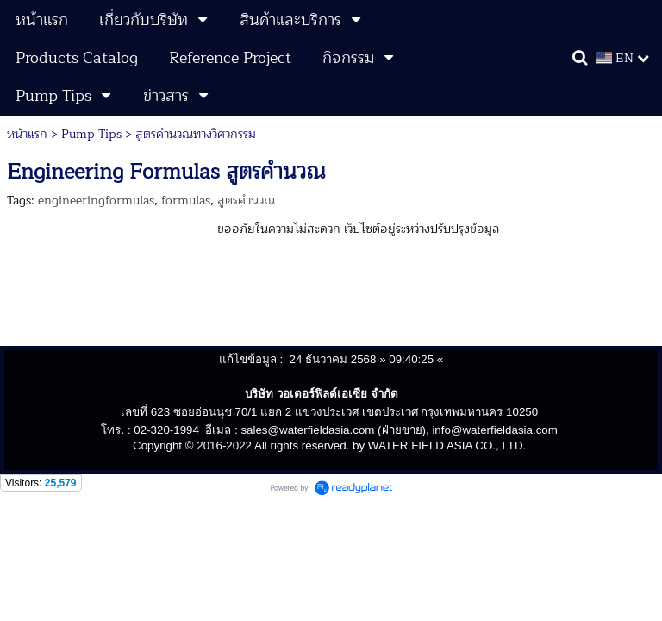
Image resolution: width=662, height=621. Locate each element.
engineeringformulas (96, 200)
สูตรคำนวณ (246, 200)
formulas (185, 200)
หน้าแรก (27, 134)
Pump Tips (91, 134)
